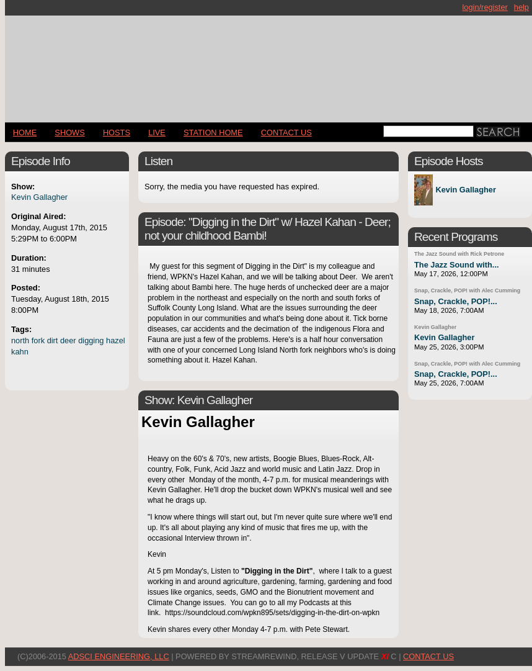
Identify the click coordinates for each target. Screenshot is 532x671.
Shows (69, 132)
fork (38, 340)
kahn (20, 351)
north (20, 340)
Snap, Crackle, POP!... (455, 301)
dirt (52, 340)
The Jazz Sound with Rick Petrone (459, 254)
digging (91, 340)
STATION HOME (213, 132)
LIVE (157, 132)
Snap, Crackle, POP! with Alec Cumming (467, 290)
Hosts (116, 132)
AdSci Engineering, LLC (118, 656)
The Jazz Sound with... (456, 264)
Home (25, 132)
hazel (115, 340)
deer (68, 340)
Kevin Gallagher (39, 197)
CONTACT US (286, 132)
